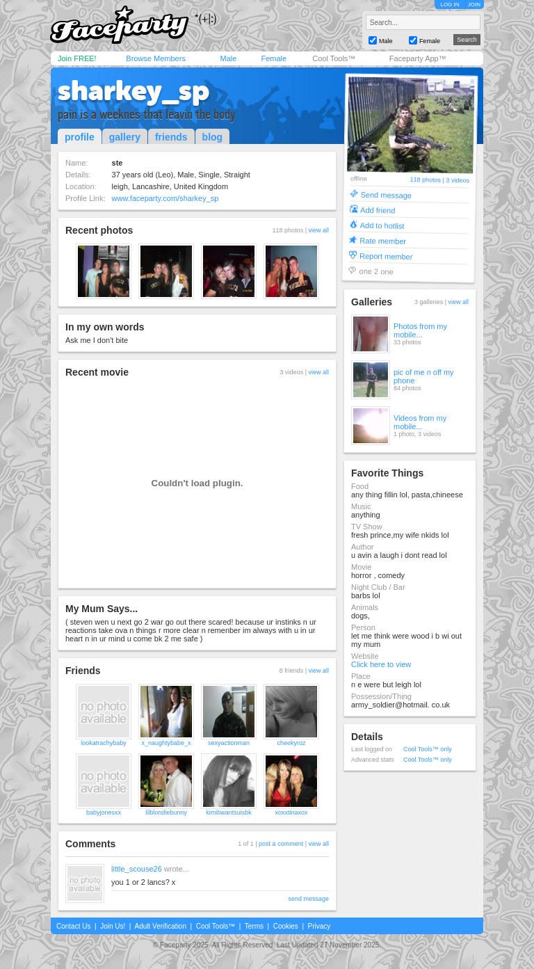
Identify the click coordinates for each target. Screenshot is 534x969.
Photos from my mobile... (420, 330)
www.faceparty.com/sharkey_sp (165, 198)
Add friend (377, 209)
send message (308, 898)
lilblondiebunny (166, 812)
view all (318, 230)
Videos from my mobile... (420, 422)
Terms (254, 926)
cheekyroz (291, 742)
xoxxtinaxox (291, 812)
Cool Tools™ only (427, 749)
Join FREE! (77, 58)
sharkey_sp (133, 90)
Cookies (285, 926)
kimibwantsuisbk (229, 812)
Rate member (382, 240)
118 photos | (428, 180)
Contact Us (73, 926)
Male (228, 58)
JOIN (474, 4)
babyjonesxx (103, 812)
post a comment (281, 843)
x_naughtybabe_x (166, 742)
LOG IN (449, 4)
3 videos (457, 180)
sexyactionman (229, 742)
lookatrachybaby (104, 742)
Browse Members (156, 58)
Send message (386, 194)
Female (273, 58)
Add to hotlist (382, 225)
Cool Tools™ (333, 58)
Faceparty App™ (417, 58)
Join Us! (112, 926)
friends (171, 137)
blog (212, 137)
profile (80, 137)
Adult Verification (160, 926)
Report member (386, 255)
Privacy (319, 926)
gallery (124, 137)
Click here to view (381, 664)
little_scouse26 (136, 869)
